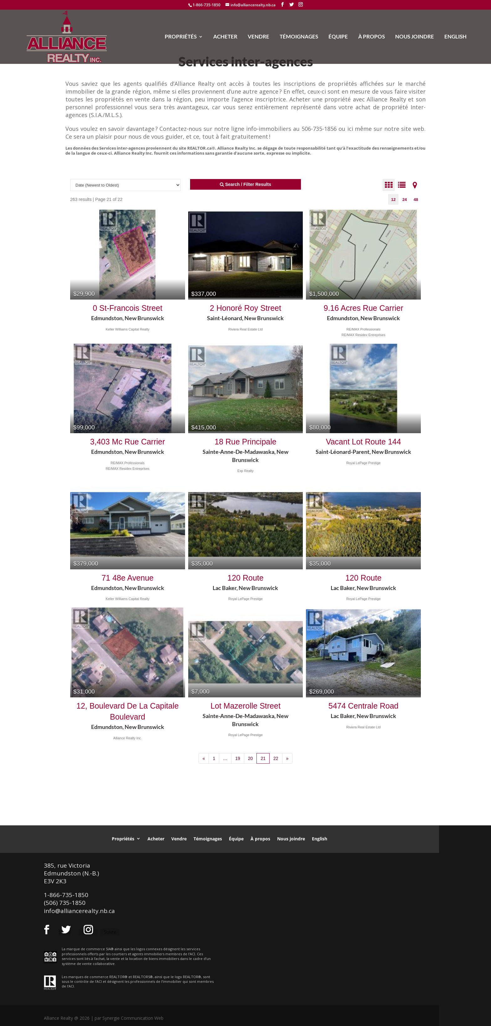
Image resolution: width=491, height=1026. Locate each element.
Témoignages (299, 37)
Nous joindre (414, 37)
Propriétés (181, 37)
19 (237, 758)
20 (250, 758)
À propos (371, 37)
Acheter (225, 37)
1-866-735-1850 (206, 5)
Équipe (338, 37)
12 (393, 199)
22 (275, 758)
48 (416, 199)
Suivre (110, 932)
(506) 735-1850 (64, 903)
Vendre (258, 37)
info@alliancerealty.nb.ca (79, 911)
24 (404, 199)
